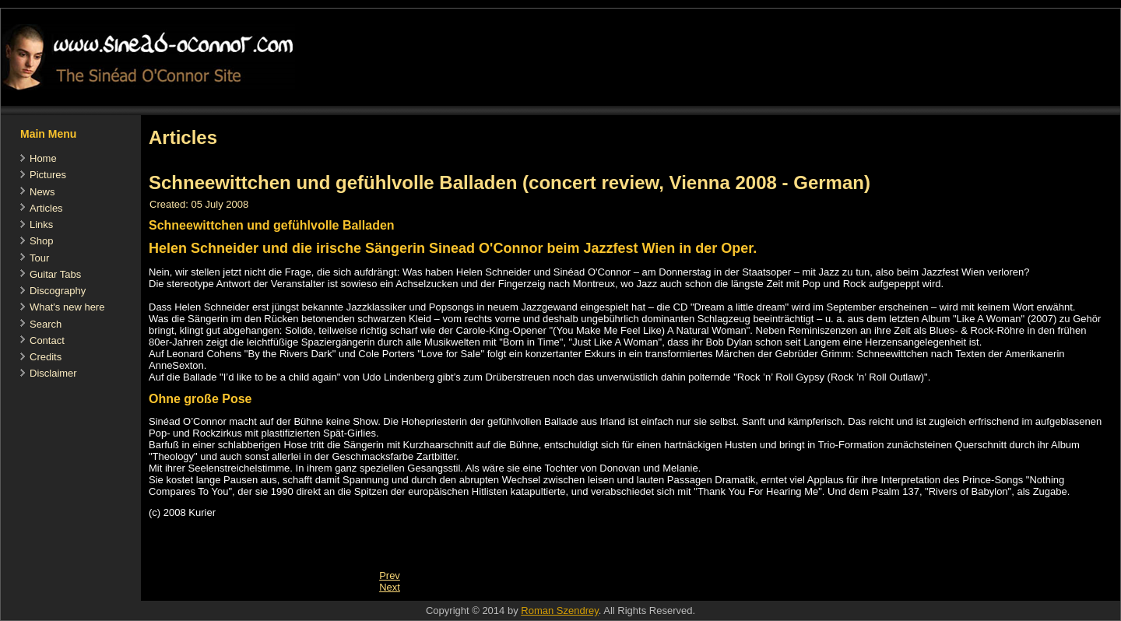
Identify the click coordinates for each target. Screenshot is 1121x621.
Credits (45, 357)
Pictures (48, 175)
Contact (47, 340)
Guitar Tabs (55, 274)
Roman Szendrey (559, 610)
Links (41, 224)
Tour (39, 258)
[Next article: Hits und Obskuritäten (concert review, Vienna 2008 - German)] (389, 587)
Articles (46, 208)
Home (43, 158)
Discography (58, 290)
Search (45, 324)
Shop (41, 241)
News (42, 192)
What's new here (67, 307)
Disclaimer (53, 373)
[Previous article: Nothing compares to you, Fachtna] (389, 575)
